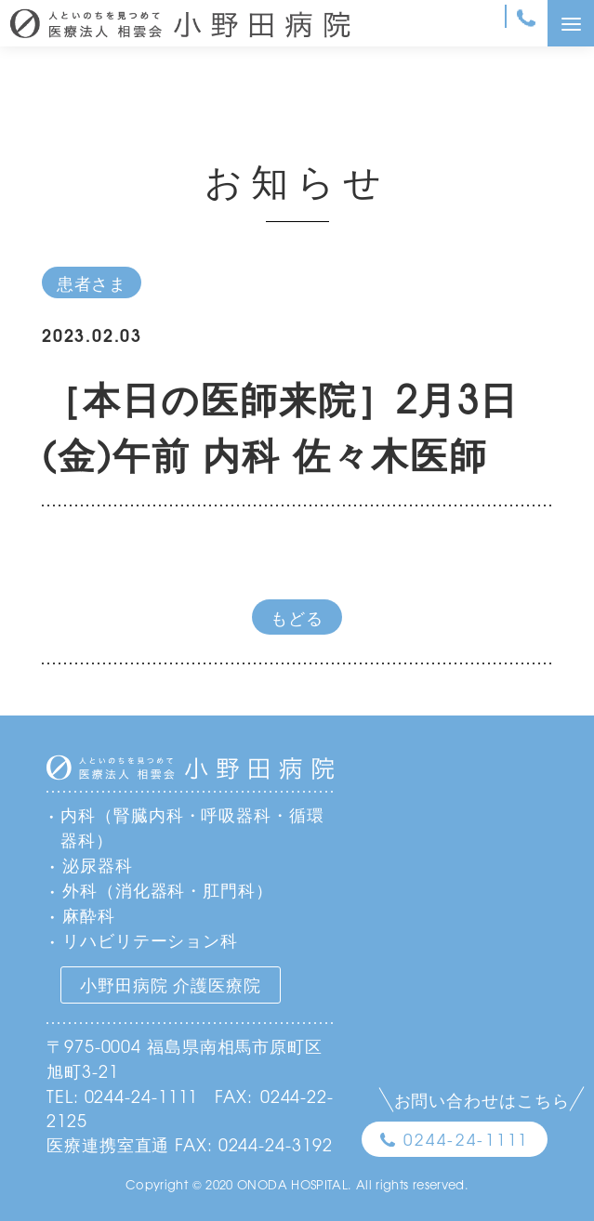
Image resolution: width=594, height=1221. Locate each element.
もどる (297, 617)
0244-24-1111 (466, 1138)
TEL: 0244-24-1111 (122, 1095)
